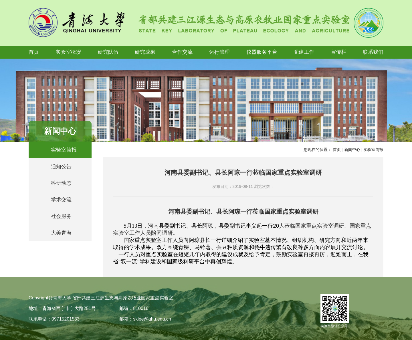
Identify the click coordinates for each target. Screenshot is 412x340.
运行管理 (219, 52)
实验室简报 (64, 150)
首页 (34, 52)
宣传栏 (338, 52)
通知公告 (61, 166)
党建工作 (304, 52)
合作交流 (182, 52)
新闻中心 (352, 149)
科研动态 (61, 183)
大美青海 (61, 233)
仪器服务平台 (261, 52)
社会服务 (61, 216)
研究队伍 (108, 52)
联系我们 (373, 52)
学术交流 (61, 199)
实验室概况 (68, 52)
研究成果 (145, 52)
